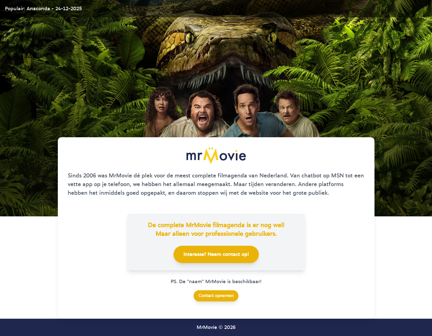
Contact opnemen (216, 296)
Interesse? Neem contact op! (216, 254)
